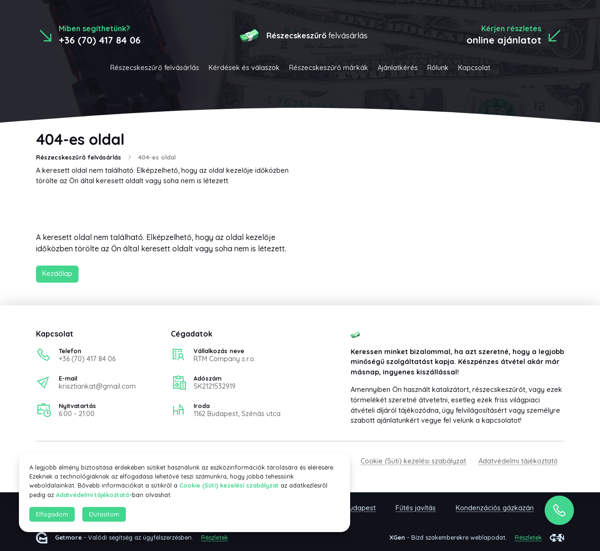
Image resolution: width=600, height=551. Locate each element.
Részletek (214, 537)
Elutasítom (104, 514)
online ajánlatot (504, 40)
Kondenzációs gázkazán (495, 508)
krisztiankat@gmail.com (97, 386)
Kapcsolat (474, 67)
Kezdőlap (57, 273)
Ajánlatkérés (398, 67)
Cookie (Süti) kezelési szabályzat (413, 461)
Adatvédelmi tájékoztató (518, 461)
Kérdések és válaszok (244, 67)
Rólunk (438, 67)
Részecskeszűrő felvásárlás (154, 67)
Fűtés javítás (416, 508)
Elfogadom (52, 514)
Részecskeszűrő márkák (328, 67)
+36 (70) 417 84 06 (87, 359)
